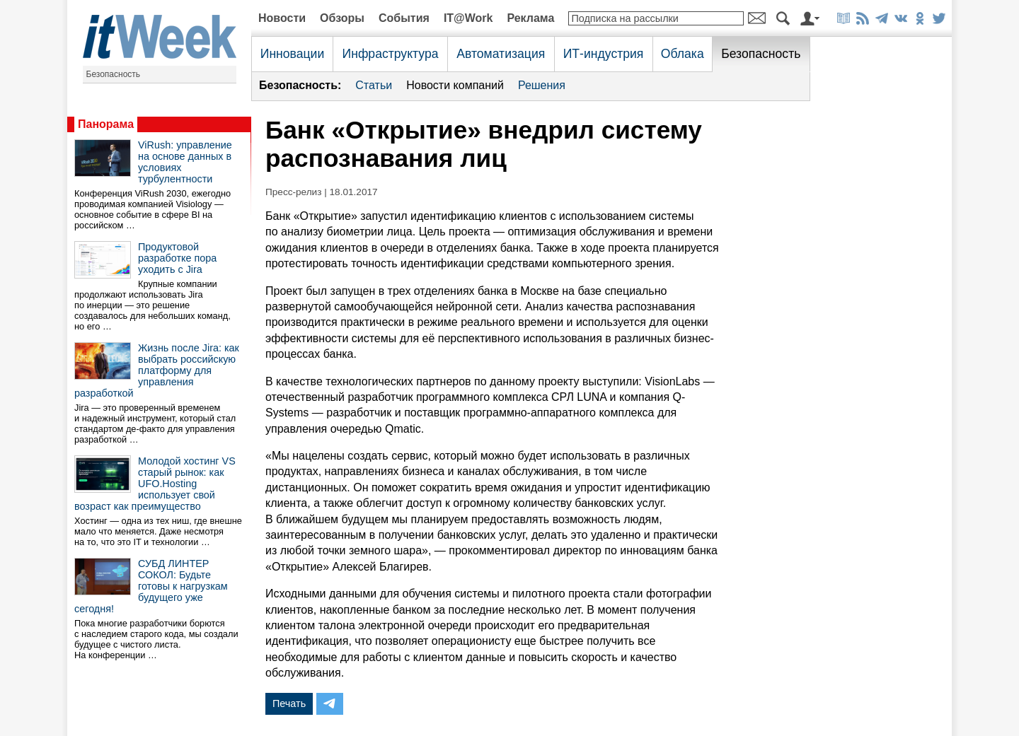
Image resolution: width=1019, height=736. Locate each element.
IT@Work (468, 18)
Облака (682, 54)
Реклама (530, 18)
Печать (289, 703)
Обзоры (342, 18)
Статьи (373, 85)
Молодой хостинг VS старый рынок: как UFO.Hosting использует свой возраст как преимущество (155, 483)
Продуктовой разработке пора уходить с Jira (177, 258)
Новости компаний (455, 85)
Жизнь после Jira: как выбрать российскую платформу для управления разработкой (156, 370)
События (404, 18)
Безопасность (113, 74)
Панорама (106, 124)
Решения (541, 85)
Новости (282, 18)
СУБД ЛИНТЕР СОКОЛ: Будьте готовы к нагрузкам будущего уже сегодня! (151, 586)
